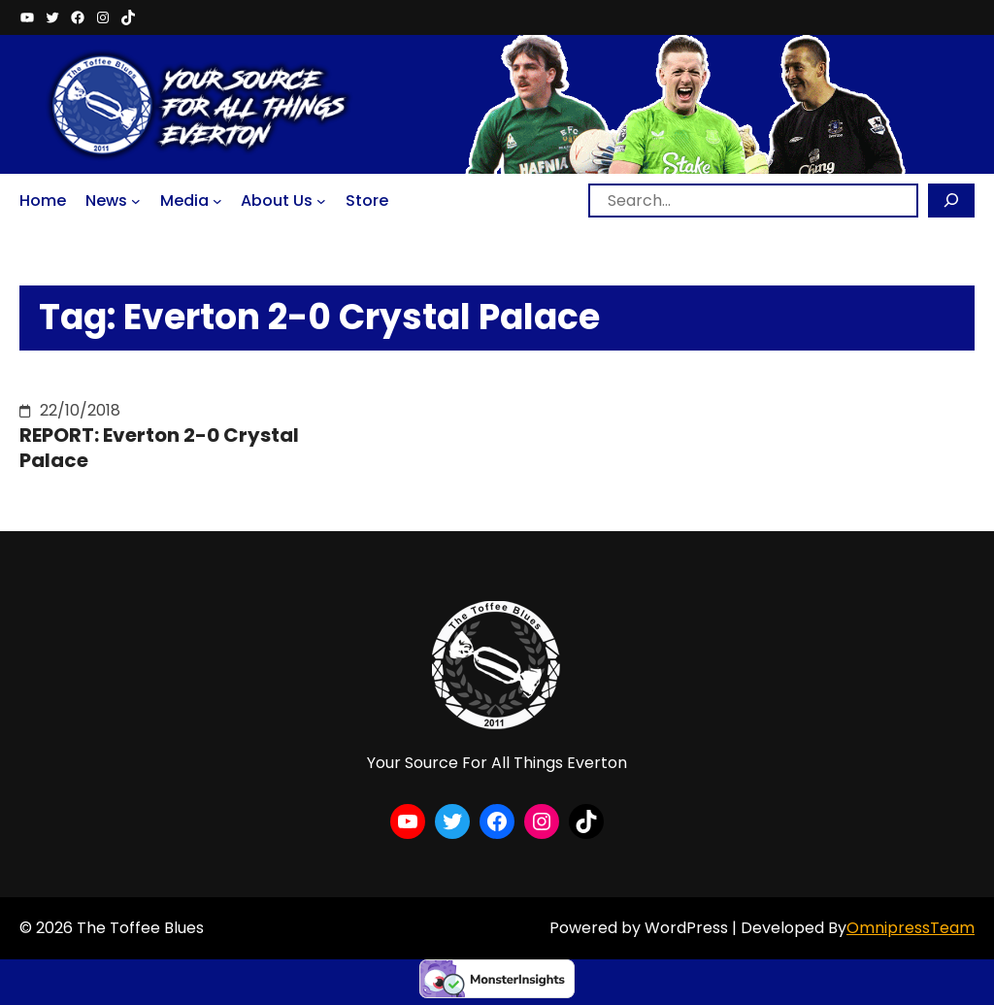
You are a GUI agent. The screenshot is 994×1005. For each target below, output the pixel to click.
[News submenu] (136, 201)
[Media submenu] (217, 201)
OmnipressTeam (910, 928)
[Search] (951, 201)
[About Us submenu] (321, 201)
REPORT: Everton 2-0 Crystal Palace (159, 447)
